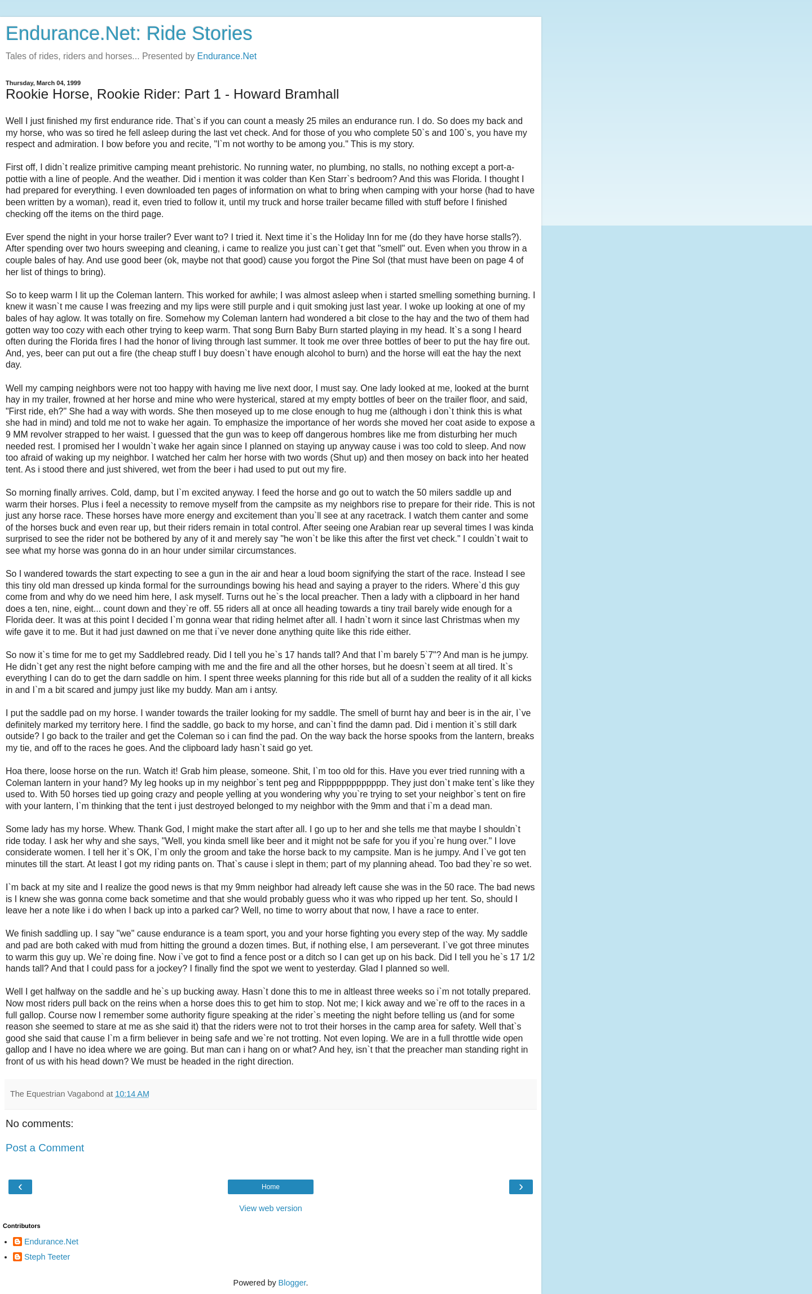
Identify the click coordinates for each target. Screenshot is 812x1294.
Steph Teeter (47, 1256)
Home (271, 1187)
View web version (270, 1208)
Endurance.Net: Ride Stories (129, 33)
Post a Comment (45, 1148)
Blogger (292, 1282)
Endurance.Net (227, 56)
